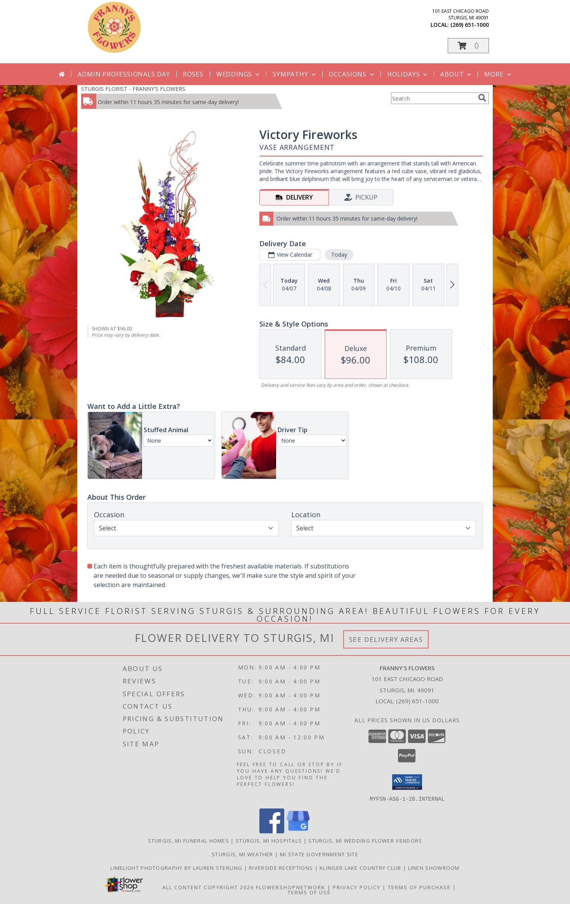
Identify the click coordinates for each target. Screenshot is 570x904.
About (456, 74)
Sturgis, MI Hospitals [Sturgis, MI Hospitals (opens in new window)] (269, 840)
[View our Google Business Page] (298, 830)
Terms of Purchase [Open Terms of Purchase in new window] (419, 886)
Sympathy (295, 74)
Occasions (352, 74)
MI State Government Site (319, 853)
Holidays (408, 74)
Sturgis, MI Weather (242, 853)
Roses (193, 74)
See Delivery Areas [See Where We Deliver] (386, 639)
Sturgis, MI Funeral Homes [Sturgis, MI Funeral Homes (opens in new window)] (188, 840)
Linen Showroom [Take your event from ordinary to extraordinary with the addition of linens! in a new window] (434, 867)
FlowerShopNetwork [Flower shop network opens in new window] (290, 886)
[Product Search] (432, 98)
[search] (482, 98)
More (498, 74)
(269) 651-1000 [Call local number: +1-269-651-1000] (469, 24)
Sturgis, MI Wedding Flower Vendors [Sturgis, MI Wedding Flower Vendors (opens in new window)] (365, 840)
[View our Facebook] (271, 830)
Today (339, 254)
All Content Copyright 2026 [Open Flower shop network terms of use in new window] (208, 886)
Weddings (238, 74)
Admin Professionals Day (124, 74)
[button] (468, 45)
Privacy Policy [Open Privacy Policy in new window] (357, 886)
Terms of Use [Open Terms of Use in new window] (309, 891)
